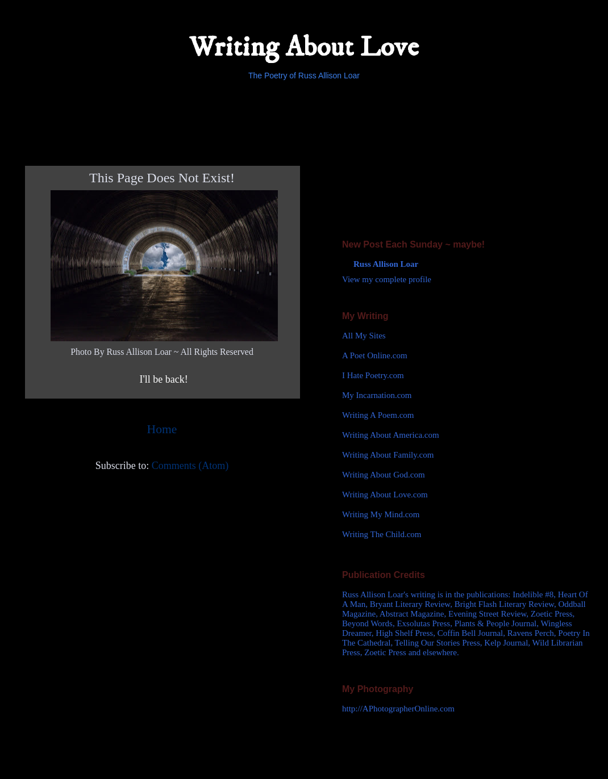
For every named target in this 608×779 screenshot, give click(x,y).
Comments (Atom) (190, 465)
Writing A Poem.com (378, 415)
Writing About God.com (383, 474)
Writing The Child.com (382, 534)
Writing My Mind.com (380, 514)
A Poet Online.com (374, 355)
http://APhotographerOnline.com (398, 708)
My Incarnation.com (376, 395)
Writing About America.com (390, 434)
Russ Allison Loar (385, 264)
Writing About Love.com (385, 494)
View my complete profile (386, 279)
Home (162, 429)
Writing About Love (304, 47)
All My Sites (364, 335)
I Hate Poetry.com (373, 375)
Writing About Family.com (388, 454)
